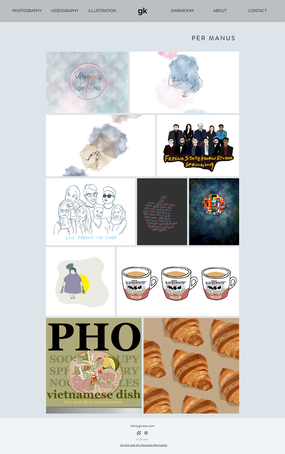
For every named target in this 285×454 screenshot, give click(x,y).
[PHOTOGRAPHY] (27, 11)
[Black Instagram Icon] (146, 433)
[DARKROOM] (182, 11)
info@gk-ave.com (142, 426)
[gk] (142, 11)
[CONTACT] (258, 11)
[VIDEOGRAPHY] (65, 11)
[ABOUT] (220, 11)
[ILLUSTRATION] (102, 11)
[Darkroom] (139, 433)
